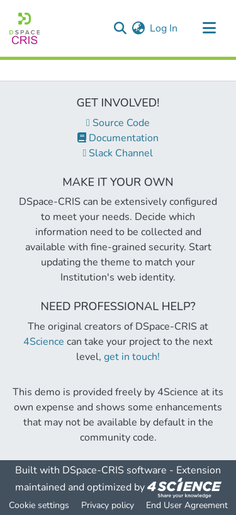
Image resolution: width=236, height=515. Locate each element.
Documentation (118, 138)
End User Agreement (187, 505)
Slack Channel (118, 153)
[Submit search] (120, 28)
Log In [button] (164, 28)
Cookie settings (39, 505)
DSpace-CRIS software (114, 470)
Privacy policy (107, 505)
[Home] (24, 28)
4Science (43, 342)
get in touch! (132, 357)
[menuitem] (138, 28)
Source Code (118, 123)
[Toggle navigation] (209, 28)
